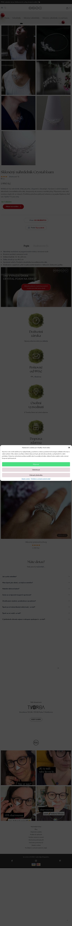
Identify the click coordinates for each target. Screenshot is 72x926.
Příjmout (36, 464)
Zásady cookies (26, 478)
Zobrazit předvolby (36, 475)
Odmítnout (36, 470)
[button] (69, 448)
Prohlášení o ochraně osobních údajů (40, 478)
